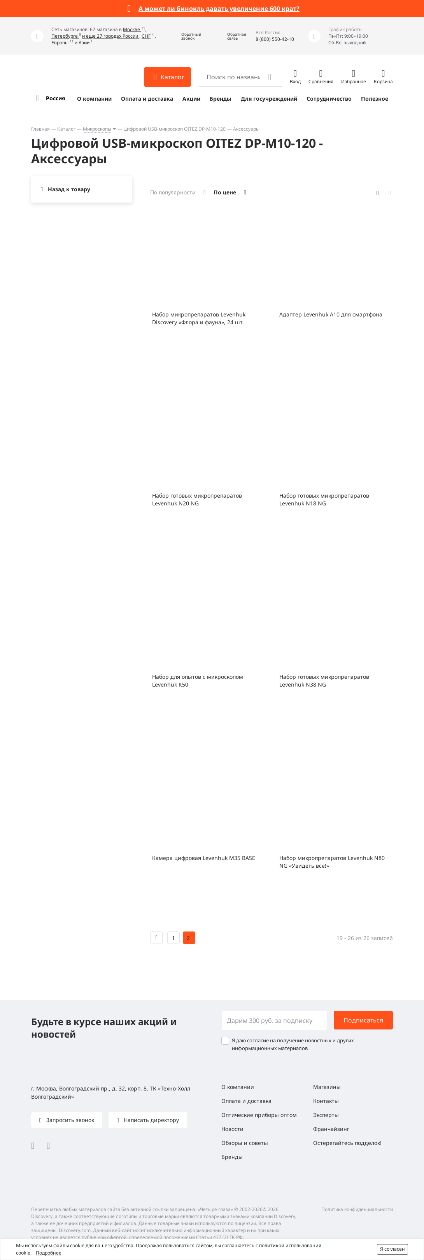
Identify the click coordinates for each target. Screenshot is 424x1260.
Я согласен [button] (392, 1249)
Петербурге (65, 36)
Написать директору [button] (150, 1120)
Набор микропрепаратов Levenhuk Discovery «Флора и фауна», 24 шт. (198, 318)
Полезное (374, 98)
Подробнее (48, 1253)
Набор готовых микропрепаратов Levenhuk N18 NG (324, 499)
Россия (55, 98)
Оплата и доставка (147, 98)
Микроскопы (97, 129)
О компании (94, 98)
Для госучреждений (269, 98)
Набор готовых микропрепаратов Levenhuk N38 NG (324, 680)
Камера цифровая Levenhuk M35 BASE (203, 858)
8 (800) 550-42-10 (275, 39)
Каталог (66, 129)
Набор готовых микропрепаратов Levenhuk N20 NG (197, 499)
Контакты (326, 1100)
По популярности (173, 192)
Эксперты (326, 1114)
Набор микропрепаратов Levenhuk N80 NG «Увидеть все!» (332, 861)
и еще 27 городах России (110, 36)
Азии (84, 42)
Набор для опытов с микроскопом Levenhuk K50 (197, 680)
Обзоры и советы (244, 1142)
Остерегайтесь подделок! (347, 1142)
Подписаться (363, 1020)
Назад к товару (69, 189)
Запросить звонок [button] (69, 1120)
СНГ (146, 36)
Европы (59, 42)
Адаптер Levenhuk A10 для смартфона (330, 314)
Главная (40, 129)
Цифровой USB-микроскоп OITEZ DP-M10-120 (174, 129)
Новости (232, 1128)
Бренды (220, 98)
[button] (186, 36)
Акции (191, 98)
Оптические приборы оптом (259, 1114)
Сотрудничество (329, 98)
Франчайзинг (331, 1128)
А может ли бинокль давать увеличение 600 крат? (219, 8)
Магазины (327, 1086)
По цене (225, 192)
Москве (132, 29)
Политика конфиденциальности (357, 1209)
